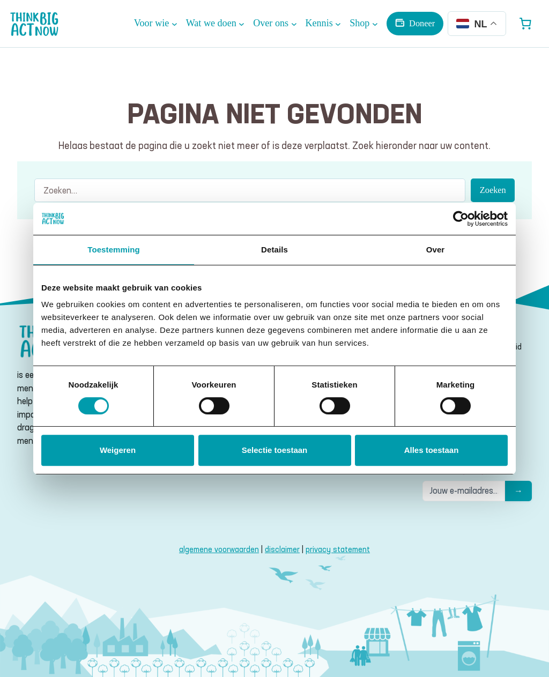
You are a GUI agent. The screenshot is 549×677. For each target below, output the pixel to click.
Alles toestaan (431, 450)
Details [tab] (274, 249)
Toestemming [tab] (113, 249)
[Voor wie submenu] (155, 23)
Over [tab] (435, 249)
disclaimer (282, 549)
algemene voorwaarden (219, 549)
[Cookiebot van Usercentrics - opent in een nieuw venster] (461, 219)
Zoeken (493, 190)
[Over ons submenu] (274, 23)
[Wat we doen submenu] (215, 23)
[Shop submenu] (364, 23)
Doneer (422, 23)
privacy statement (338, 549)
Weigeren (118, 450)
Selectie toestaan (275, 450)
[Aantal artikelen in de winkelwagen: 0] (525, 24)
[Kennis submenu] (323, 23)
